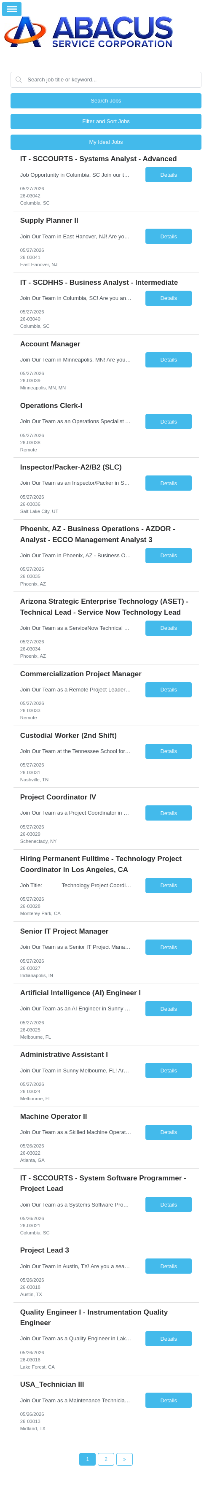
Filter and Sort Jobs (106, 121)
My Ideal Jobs (106, 142)
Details (168, 175)
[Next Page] (124, 1459)
